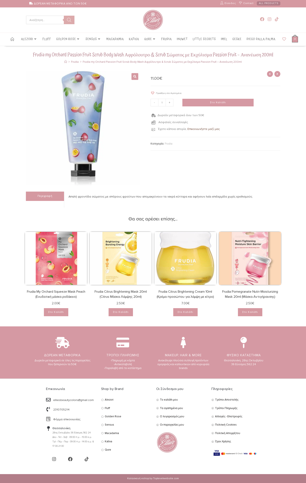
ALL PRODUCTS (268, 3)
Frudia (168, 143)
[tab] (45, 196)
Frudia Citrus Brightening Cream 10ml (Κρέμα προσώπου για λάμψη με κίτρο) (185, 294)
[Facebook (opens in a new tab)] (262, 19)
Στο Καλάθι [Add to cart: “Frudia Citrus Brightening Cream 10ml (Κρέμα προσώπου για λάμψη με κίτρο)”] (185, 312)
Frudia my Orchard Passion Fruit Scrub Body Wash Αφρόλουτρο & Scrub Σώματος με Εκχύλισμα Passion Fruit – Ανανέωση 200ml (162, 62)
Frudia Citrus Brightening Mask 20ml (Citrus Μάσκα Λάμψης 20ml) (121, 294)
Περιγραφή (45, 196)
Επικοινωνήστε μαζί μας (203, 129)
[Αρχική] (65, 62)
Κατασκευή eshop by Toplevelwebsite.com (153, 478)
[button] (166, 93)
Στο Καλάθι (218, 102)
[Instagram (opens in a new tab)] (269, 19)
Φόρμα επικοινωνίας (66, 419)
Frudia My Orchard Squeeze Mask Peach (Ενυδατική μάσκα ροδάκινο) (56, 294)
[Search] (69, 20)
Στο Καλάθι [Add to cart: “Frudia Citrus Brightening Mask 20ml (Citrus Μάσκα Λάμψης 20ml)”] (121, 312)
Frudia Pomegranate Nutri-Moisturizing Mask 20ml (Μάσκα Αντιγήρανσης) (250, 294)
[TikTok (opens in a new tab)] (276, 19)
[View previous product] (270, 74)
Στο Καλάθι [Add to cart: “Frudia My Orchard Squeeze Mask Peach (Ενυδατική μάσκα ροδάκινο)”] (56, 312)
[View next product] (277, 74)
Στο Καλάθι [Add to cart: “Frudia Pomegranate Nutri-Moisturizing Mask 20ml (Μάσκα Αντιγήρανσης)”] (250, 312)
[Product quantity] (162, 103)
